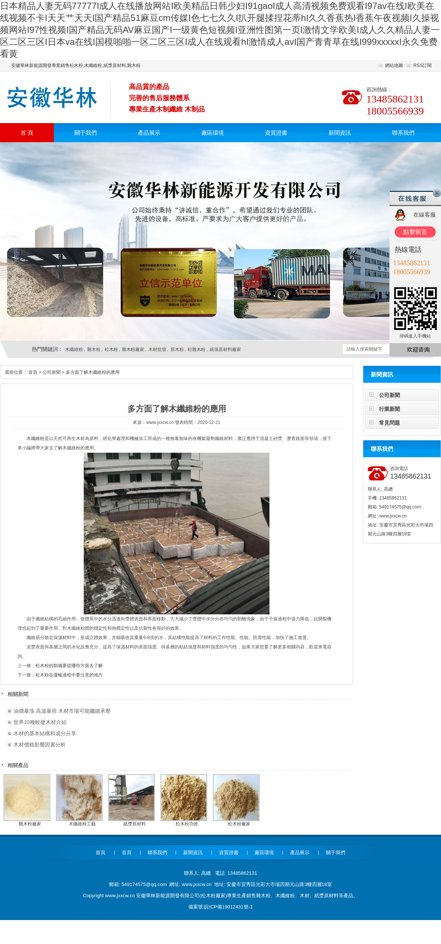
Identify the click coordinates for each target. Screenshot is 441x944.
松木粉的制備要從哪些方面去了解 (69, 665)
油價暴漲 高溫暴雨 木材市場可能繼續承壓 (62, 711)
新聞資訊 (340, 132)
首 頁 (27, 132)
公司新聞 (389, 395)
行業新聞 (389, 409)
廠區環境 (212, 132)
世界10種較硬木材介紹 (40, 722)
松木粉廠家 (213, 895)
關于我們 (85, 132)
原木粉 (177, 349)
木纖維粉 (74, 349)
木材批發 (157, 349)
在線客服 (424, 214)
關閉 (437, 193)
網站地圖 (394, 65)
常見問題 (389, 423)
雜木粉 (94, 349)
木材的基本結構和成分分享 (44, 733)
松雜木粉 (197, 349)
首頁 (32, 372)
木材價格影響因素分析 (39, 745)
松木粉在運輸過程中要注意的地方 (69, 675)
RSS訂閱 (422, 65)
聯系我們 (403, 132)
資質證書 (276, 132)
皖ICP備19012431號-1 (228, 907)
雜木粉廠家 (133, 349)
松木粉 (111, 349)
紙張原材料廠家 (225, 349)
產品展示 (149, 132)
